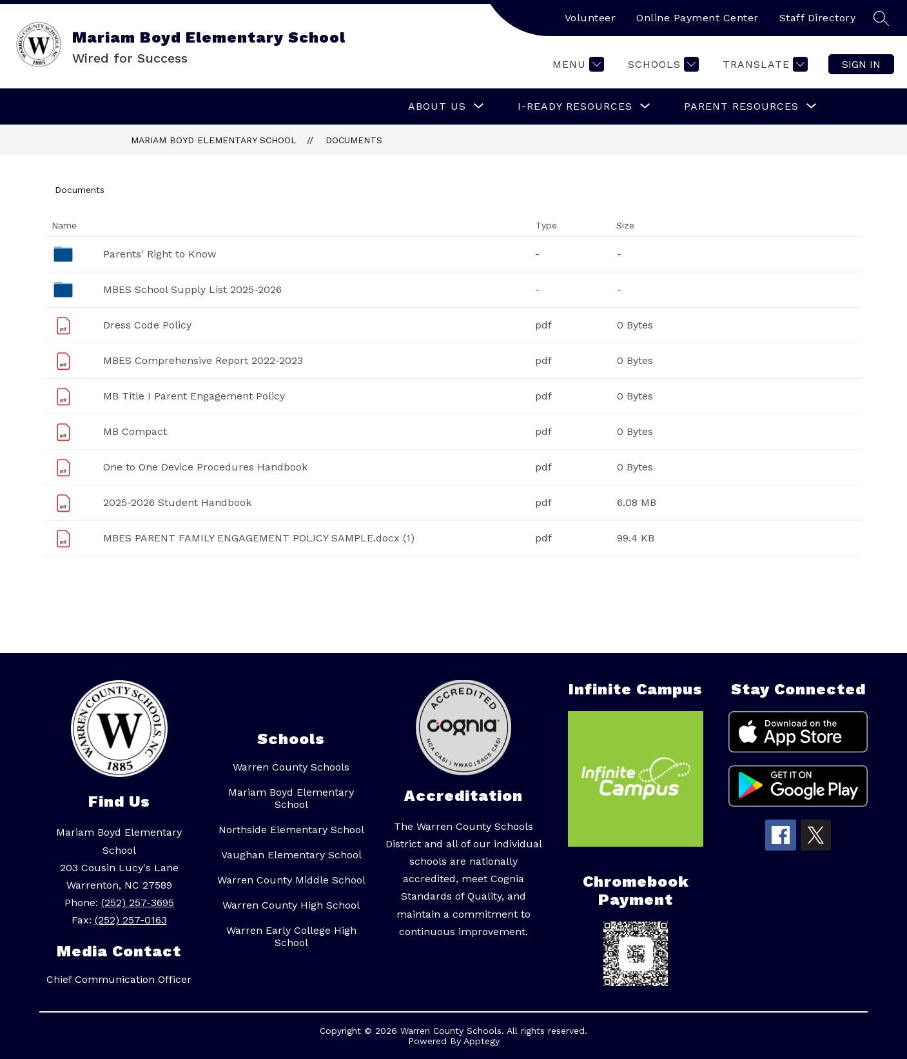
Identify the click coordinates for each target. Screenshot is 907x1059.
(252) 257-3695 (137, 902)
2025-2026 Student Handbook (177, 502)
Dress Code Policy (147, 325)
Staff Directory (817, 18)
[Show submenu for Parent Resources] (741, 106)
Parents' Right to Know (159, 254)
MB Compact (135, 431)
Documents (354, 140)
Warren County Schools (291, 767)
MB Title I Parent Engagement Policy (194, 396)
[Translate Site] (763, 64)
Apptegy (481, 1041)
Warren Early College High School (291, 936)
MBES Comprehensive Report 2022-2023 (203, 360)
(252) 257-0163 (131, 920)
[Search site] (881, 18)
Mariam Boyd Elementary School (214, 140)
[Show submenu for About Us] (437, 106)
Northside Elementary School (291, 829)
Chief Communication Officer (118, 979)
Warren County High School (291, 905)
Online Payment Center (697, 18)
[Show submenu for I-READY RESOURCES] (575, 106)
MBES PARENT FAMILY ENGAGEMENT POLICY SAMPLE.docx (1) (258, 538)
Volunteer (590, 18)
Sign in (861, 64)
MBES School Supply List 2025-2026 (192, 289)
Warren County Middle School (291, 880)
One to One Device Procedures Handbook (205, 467)
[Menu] (576, 64)
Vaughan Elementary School (291, 855)
